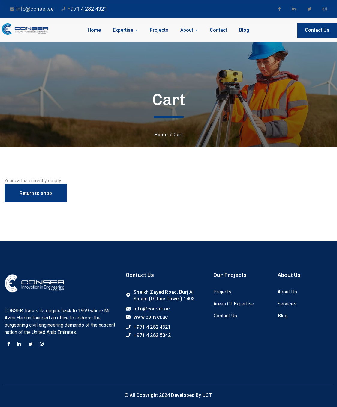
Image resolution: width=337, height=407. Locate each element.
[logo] (25, 28)
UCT (207, 395)
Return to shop (36, 193)
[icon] (279, 9)
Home (160, 135)
